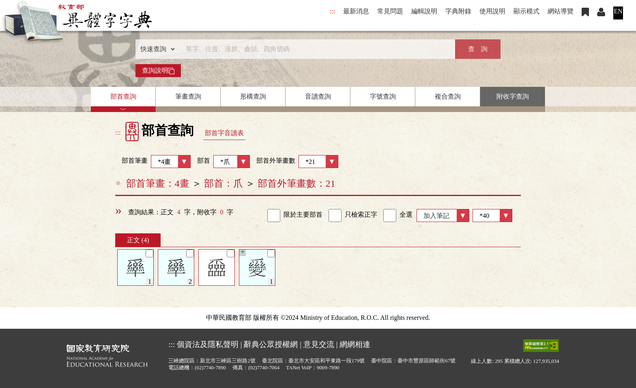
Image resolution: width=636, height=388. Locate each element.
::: (332, 11)
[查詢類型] (155, 49)
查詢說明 (158, 70)
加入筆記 (436, 215)
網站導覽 (561, 11)
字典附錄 (458, 11)
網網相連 (354, 344)
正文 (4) (138, 240)
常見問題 (390, 11)
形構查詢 (253, 96)
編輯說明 (424, 11)
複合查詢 (448, 96)
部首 (223, 161)
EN (618, 11)
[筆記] (149, 253)
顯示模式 (526, 11)
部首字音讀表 (224, 132)
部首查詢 (123, 96)
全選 (398, 215)
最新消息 (356, 11)
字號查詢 (383, 96)
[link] (273, 215)
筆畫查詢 (188, 96)
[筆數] (492, 215)
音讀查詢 (318, 96)
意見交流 (318, 344)
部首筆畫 (153, 161)
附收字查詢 (512, 96)
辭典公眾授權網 (271, 344)
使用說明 (492, 11)
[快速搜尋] (315, 49)
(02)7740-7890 (210, 368)
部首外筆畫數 (297, 161)
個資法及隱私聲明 (207, 344)
